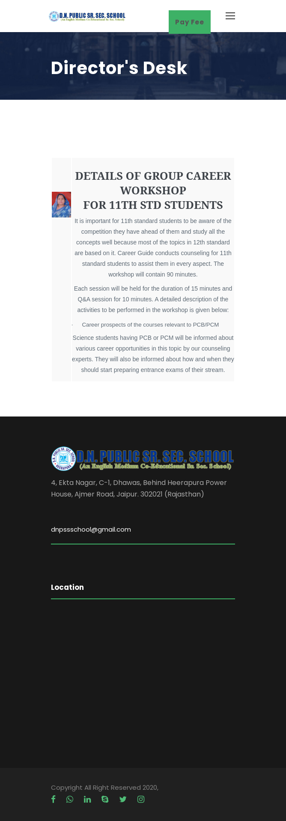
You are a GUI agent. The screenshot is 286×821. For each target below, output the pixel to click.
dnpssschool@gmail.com (91, 529)
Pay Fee (189, 22)
